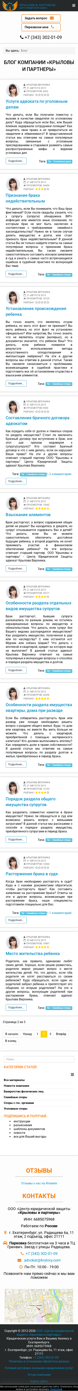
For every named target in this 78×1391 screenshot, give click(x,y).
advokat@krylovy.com (42, 1260)
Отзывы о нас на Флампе (39, 1183)
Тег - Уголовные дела (59, 161)
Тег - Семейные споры (59, 274)
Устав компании (39, 1375)
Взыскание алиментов (28, 514)
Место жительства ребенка (33, 953)
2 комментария (60, 474)
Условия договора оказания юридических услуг (39, 1368)
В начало (11, 1034)
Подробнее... (16, 160)
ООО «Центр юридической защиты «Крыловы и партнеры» (45, 1332)
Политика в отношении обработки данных (39, 1361)
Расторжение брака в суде (32, 873)
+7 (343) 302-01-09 (42, 1253)
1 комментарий (60, 913)
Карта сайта (39, 1381)
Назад (27, 1034)
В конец (10, 1041)
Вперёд (61, 1034)
